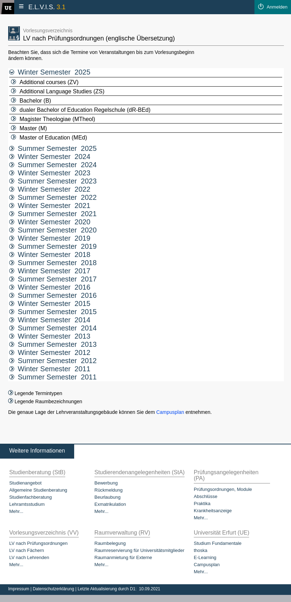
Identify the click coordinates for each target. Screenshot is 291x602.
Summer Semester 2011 (53, 377)
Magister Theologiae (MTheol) (53, 119)
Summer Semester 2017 (53, 279)
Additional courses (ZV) (44, 82)
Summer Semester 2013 (53, 344)
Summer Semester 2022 (53, 197)
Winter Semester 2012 (49, 352)
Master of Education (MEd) (49, 138)
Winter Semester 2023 (49, 173)
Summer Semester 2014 (53, 328)
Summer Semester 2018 (53, 263)
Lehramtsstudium (27, 504)
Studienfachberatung (30, 497)
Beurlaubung (107, 497)
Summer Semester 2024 (53, 165)
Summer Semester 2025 (53, 148)
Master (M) (29, 128)
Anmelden (277, 7)
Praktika (202, 503)
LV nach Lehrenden (29, 557)
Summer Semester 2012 (53, 361)
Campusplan (170, 412)
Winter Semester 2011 (49, 369)
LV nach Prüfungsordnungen (38, 543)
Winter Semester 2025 (49, 72)
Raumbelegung (110, 543)
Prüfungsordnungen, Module (223, 489)
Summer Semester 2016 (53, 295)
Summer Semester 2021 (53, 214)
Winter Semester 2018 (49, 254)
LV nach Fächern (26, 550)
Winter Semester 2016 (49, 287)
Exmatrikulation (110, 504)
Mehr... (16, 511)
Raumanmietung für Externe (123, 557)
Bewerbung (106, 483)
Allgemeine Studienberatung (38, 490)
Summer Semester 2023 (53, 181)
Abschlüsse (205, 496)
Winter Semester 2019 (49, 238)
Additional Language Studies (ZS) (57, 91)
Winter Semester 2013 (49, 336)
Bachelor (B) (31, 101)
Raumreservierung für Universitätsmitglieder (139, 550)
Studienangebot (25, 483)
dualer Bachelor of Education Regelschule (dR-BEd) (80, 110)
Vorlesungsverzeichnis (47, 30)
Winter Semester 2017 (49, 271)
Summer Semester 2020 (53, 230)
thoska (200, 550)
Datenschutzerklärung (54, 588)
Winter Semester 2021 (49, 205)
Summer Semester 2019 (53, 246)
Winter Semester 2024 (49, 156)
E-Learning (205, 557)
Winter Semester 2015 (49, 303)
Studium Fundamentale (217, 543)
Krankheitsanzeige (213, 510)
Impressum (19, 588)
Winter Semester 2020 (49, 222)
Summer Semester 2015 (53, 312)
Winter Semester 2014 (49, 320)
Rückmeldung (108, 490)
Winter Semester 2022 (49, 189)
